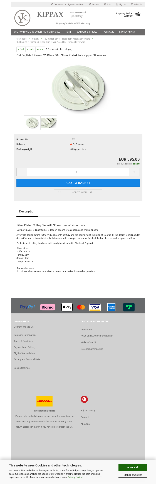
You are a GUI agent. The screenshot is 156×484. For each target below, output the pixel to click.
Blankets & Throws (87, 32)
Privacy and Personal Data (27, 361)
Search (94, 4)
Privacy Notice (75, 477)
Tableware (108, 32)
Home (68, 32)
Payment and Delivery (25, 349)
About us (85, 426)
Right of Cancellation (24, 355)
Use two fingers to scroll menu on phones (37, 32)
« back (30, 51)
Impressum (86, 331)
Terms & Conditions (23, 343)
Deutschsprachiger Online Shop (67, 4)
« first (21, 51)
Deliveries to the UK (23, 329)
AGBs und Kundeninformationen (97, 338)
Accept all (132, 467)
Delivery (20, 146)
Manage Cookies (133, 474)
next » (40, 51)
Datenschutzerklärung (92, 351)
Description (27, 213)
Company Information (25, 337)
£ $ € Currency (88, 413)
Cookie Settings (22, 370)
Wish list (136, 4)
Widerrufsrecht (88, 344)
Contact (85, 419)
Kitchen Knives (127, 32)
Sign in (121, 4)
